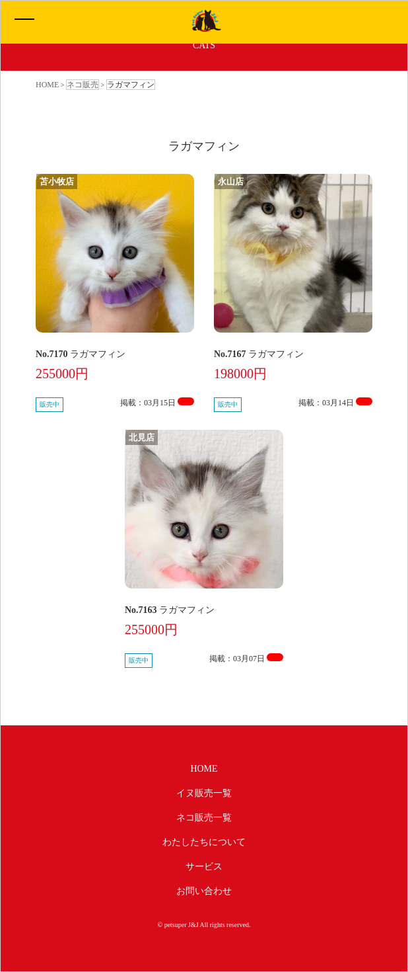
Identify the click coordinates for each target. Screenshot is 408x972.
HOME (203, 769)
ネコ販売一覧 (204, 818)
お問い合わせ (204, 891)
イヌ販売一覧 (204, 793)
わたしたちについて (204, 842)
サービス (204, 866)
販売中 (49, 404)
